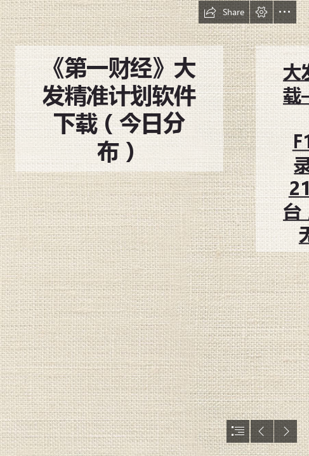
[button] (224, 12)
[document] (154, 228)
